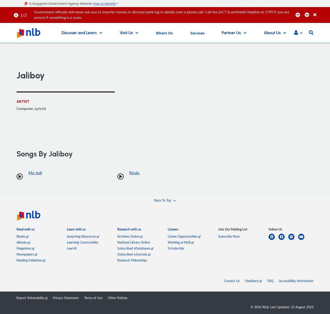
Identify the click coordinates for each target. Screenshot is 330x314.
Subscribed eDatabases (135, 248)
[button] (298, 33)
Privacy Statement (66, 298)
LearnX (72, 248)
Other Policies (117, 298)
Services (197, 33)
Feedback (253, 281)
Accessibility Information (296, 281)
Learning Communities (82, 242)
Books (22, 236)
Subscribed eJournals (133, 254)
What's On (164, 33)
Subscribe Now (229, 236)
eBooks (23, 242)
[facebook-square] (283, 239)
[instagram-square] (293, 239)
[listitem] (25, 230)
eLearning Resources (83, 236)
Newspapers (26, 254)
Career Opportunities (184, 236)
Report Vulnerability (31, 298)
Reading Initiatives (30, 260)
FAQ (270, 281)
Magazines (25, 248)
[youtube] (303, 239)
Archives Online (130, 236)
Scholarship (176, 248)
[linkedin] (273, 239)
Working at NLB (181, 242)
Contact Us (232, 281)
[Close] (321, 12)
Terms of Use (93, 298)
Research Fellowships (132, 260)
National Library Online (133, 242)
